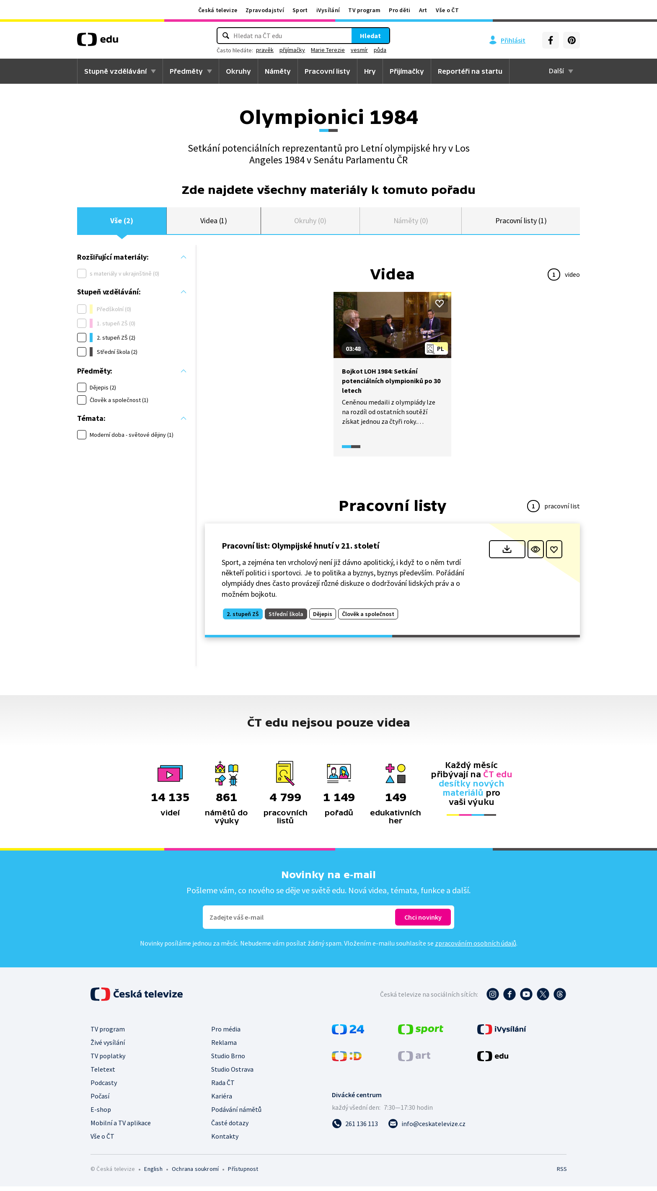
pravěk (265, 50)
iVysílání (328, 10)
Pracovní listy (327, 71)
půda (380, 50)
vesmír (359, 50)
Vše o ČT (447, 10)
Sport (300, 10)
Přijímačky (407, 71)
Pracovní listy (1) (521, 223)
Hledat (370, 35)
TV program (364, 10)
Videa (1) (213, 223)
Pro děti (399, 10)
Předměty (186, 71)
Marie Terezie (328, 50)
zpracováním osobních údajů (475, 948)
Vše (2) (121, 223)
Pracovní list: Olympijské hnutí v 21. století (300, 550)
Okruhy (238, 71)
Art (423, 10)
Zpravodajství (265, 10)
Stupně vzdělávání (115, 71)
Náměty (278, 71)
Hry (370, 71)
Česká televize (217, 10)
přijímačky (292, 50)
